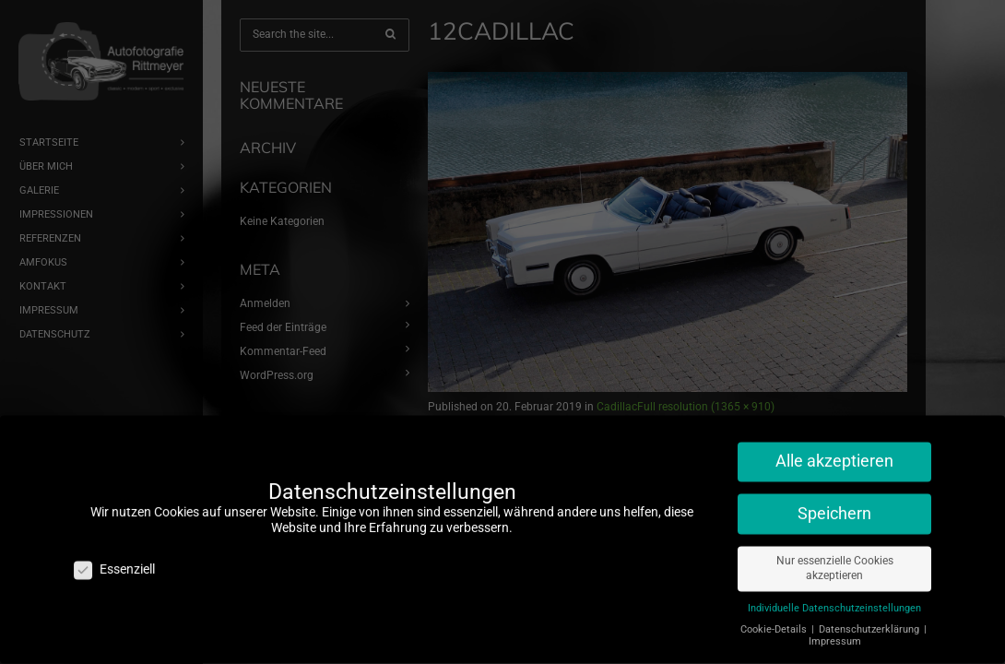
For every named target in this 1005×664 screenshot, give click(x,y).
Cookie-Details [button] (775, 622)
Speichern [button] (834, 505)
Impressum (835, 634)
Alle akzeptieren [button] (834, 454)
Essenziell (114, 562)
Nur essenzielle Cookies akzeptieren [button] (834, 560)
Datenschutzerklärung (870, 622)
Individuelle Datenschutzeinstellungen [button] (834, 601)
